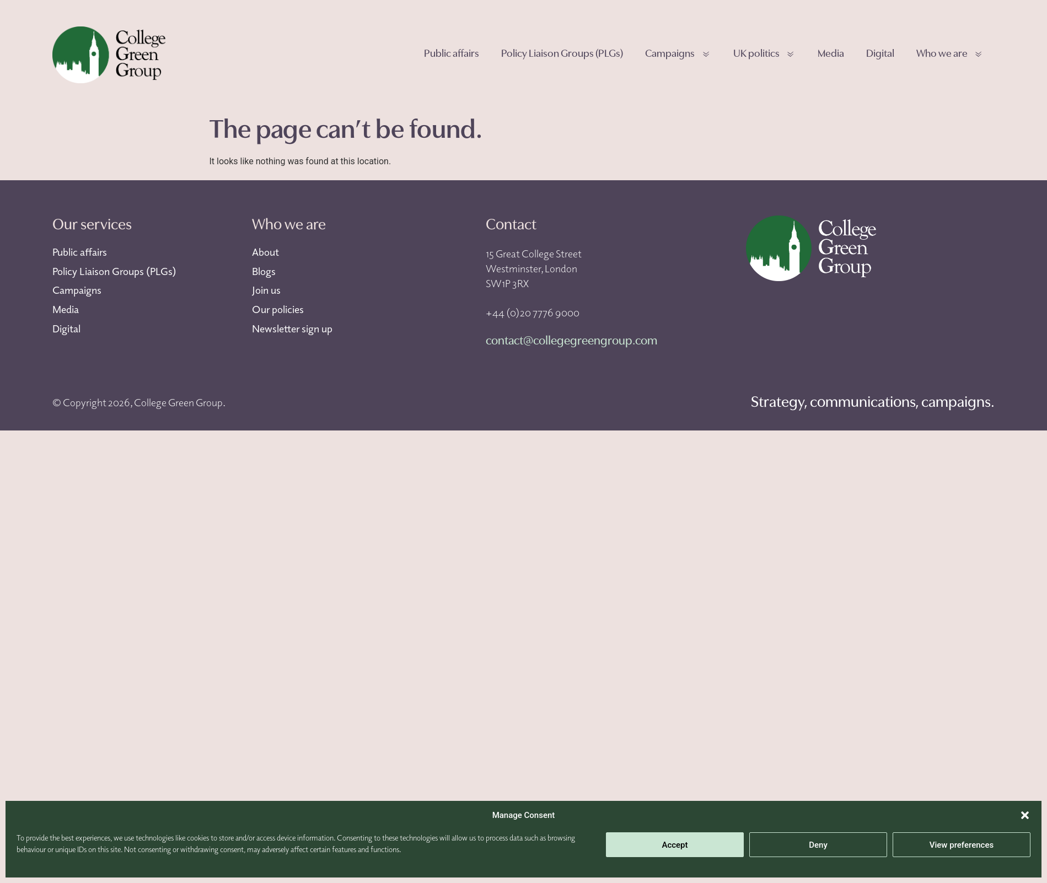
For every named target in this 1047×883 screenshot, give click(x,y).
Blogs (264, 271)
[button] (1024, 815)
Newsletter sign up (292, 328)
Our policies (278, 309)
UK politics (764, 55)
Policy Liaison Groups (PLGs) (562, 54)
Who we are (950, 55)
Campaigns (678, 55)
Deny (818, 845)
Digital (880, 54)
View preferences (962, 845)
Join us (266, 290)
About (265, 252)
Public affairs (451, 54)
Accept (675, 845)
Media (831, 54)
